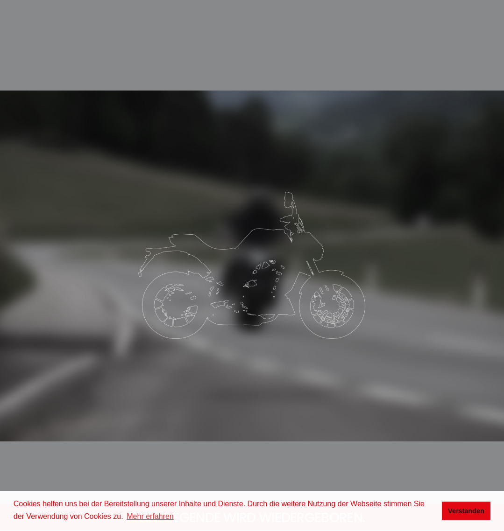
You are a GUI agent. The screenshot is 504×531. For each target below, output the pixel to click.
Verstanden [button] (466, 511)
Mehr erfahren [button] (150, 516)
